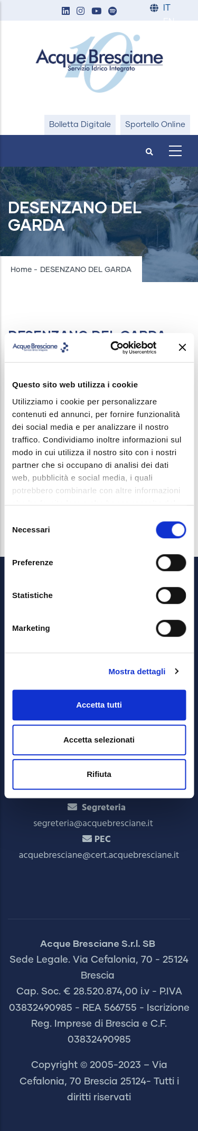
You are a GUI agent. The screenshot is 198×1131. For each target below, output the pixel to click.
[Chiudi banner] (182, 347)
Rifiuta (99, 774)
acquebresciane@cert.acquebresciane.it (99, 855)
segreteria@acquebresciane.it (93, 823)
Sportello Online (155, 125)
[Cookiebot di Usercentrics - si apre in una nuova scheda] (116, 348)
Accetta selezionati (99, 739)
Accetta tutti (99, 704)
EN (168, 22)
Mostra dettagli (136, 671)
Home (21, 270)
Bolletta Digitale (80, 125)
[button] (65, 12)
